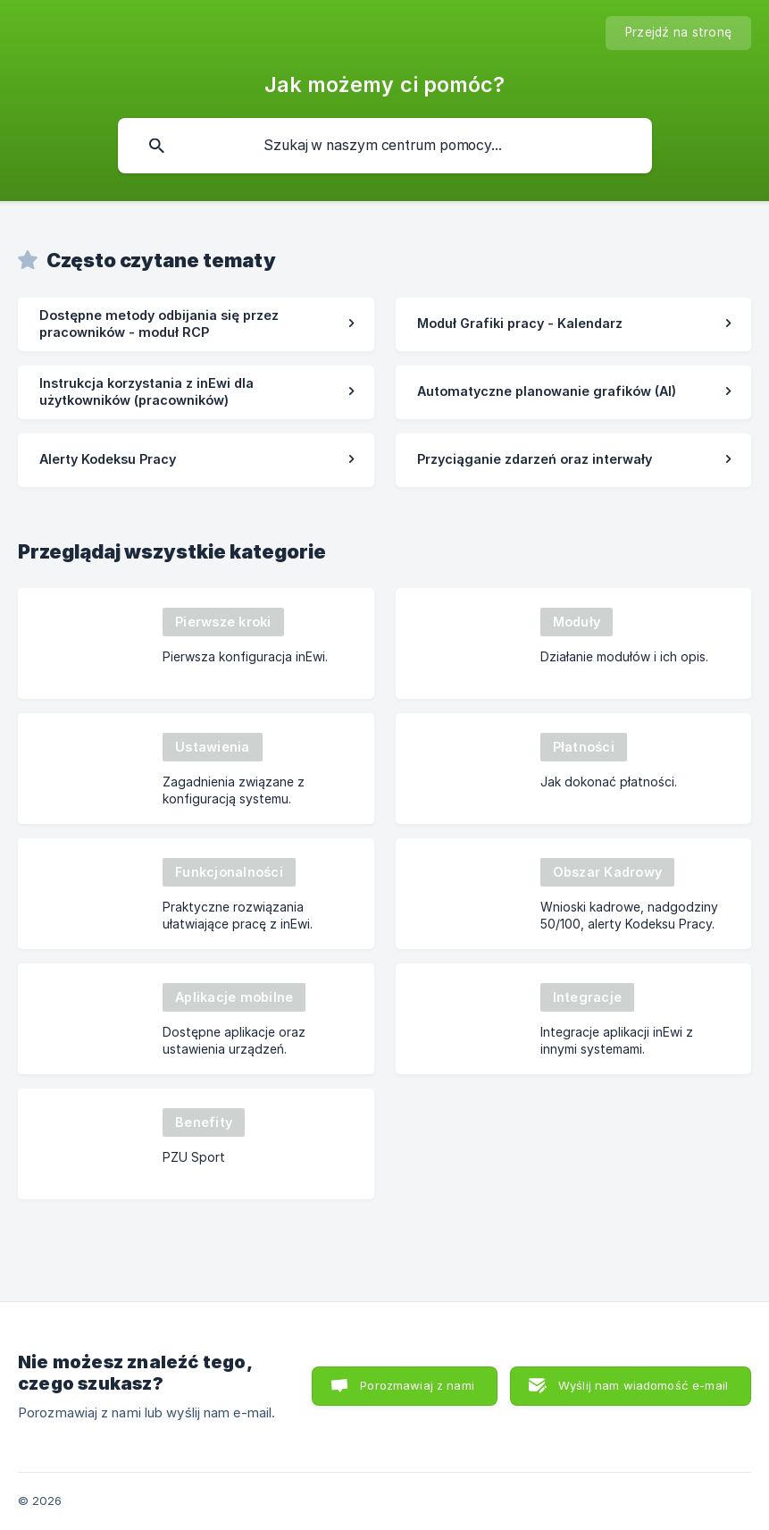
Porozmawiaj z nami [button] (417, 1385)
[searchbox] (385, 145)
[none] (678, 33)
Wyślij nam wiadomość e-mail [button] (643, 1385)
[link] (196, 324)
